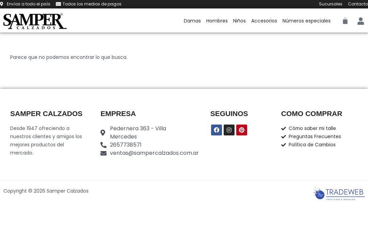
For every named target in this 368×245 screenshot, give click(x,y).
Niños (239, 20)
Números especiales (307, 20)
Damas (192, 20)
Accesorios (264, 20)
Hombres (217, 20)
